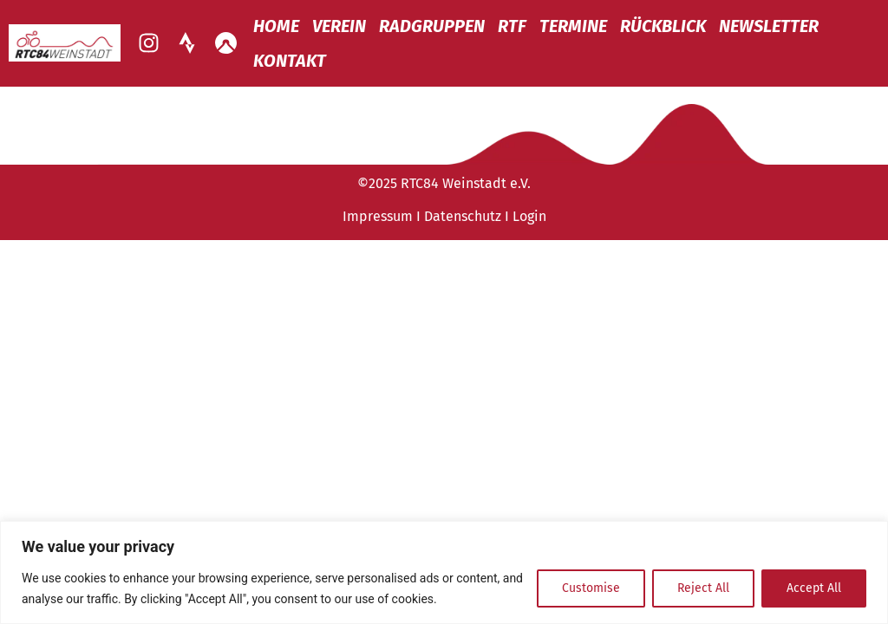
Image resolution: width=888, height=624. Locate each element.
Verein (339, 26)
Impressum (378, 216)
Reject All (703, 588)
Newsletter (769, 26)
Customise (591, 588)
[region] (444, 572)
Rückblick (663, 26)
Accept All (814, 588)
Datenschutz (462, 216)
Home (276, 26)
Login (529, 216)
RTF (512, 26)
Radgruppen (432, 26)
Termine (573, 26)
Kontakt (289, 60)
